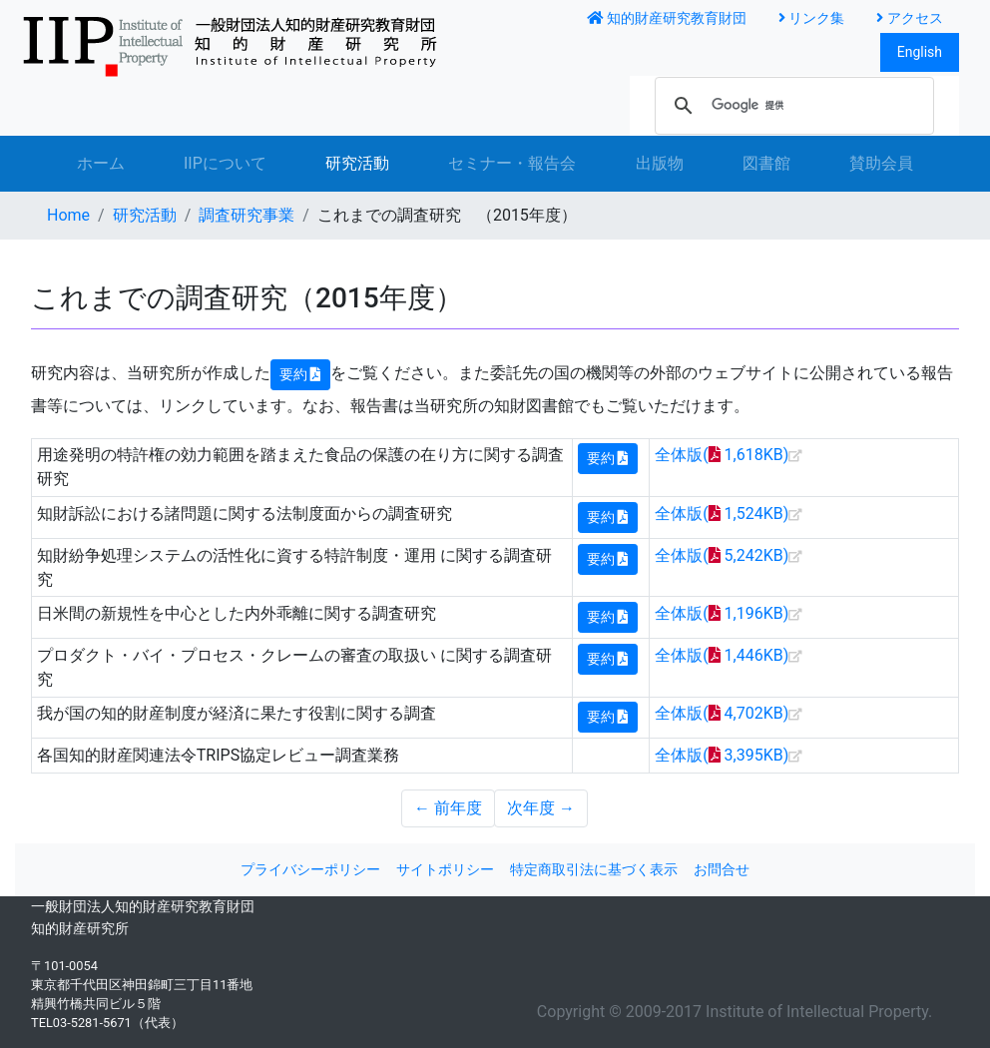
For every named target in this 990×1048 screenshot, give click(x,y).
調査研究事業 (246, 215)
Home (68, 215)
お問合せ (721, 869)
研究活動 (372, 162)
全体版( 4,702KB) (721, 713)
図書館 (766, 163)
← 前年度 (448, 807)
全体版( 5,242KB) (721, 555)
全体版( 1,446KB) (721, 655)
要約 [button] (300, 374)
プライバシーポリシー (310, 869)
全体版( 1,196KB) (721, 613)
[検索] (791, 106)
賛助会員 (881, 163)
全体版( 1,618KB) (721, 454)
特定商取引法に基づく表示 (594, 869)
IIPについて (225, 163)
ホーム (101, 163)
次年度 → (541, 807)
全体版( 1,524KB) (721, 513)
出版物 (660, 163)
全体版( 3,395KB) (721, 755)
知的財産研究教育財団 (666, 18)
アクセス (909, 18)
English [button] (919, 52)
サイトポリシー (445, 869)
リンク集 (811, 18)
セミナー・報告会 (512, 163)
